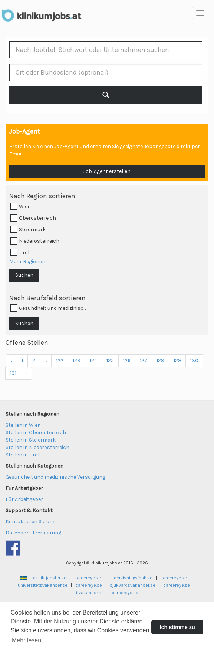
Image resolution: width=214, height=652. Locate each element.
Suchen (24, 275)
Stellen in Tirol (22, 455)
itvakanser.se (90, 592)
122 (59, 360)
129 (177, 360)
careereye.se (87, 577)
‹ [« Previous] (11, 360)
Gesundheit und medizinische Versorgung (55, 477)
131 (13, 373)
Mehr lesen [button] (26, 640)
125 (110, 360)
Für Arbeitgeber (24, 499)
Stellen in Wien (23, 425)
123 (76, 360)
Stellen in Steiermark (31, 440)
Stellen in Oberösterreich (36, 432)
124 (93, 360)
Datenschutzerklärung (33, 533)
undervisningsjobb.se (130, 577)
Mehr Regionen (27, 261)
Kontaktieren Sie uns (31, 521)
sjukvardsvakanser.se (132, 585)
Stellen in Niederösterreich (37, 447)
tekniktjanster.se (49, 577)
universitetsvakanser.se (43, 585)
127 (143, 360)
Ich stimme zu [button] (177, 627)
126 (127, 360)
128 (160, 360)
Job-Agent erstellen (107, 171)
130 (194, 360)
